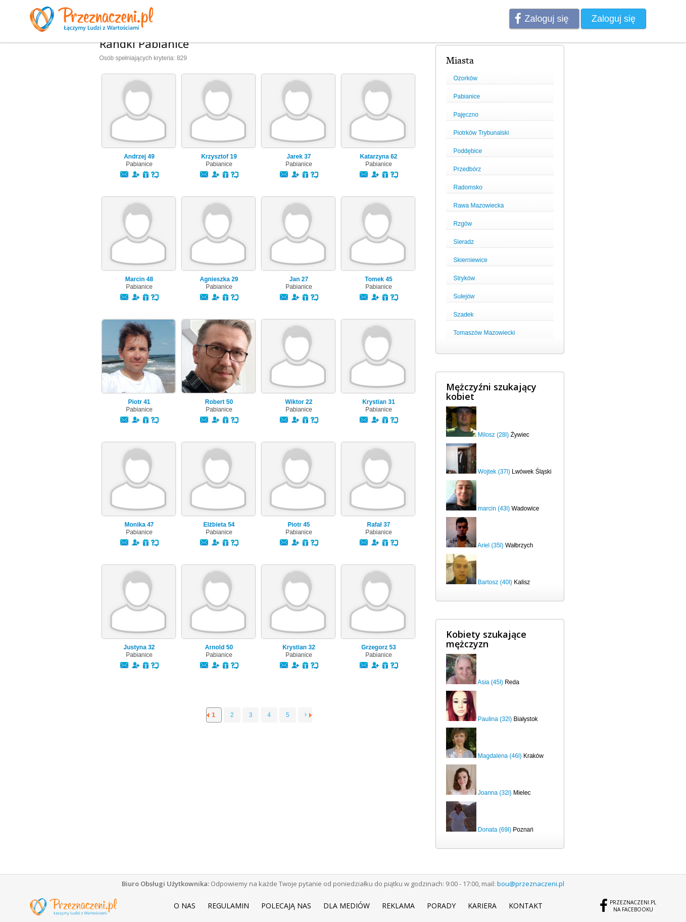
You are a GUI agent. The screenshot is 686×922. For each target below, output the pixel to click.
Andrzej (139, 156)
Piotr (139, 401)
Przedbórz (467, 169)
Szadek (464, 314)
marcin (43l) (494, 508)
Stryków (464, 278)
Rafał (378, 524)
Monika (139, 524)
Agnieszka (219, 279)
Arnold (219, 647)
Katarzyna (378, 156)
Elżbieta (218, 524)
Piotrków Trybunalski (481, 132)
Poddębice (468, 151)
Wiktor (299, 401)
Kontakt (526, 905)
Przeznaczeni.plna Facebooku (633, 906)
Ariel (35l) (490, 545)
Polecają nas (286, 905)
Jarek (298, 156)
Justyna (139, 647)
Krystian (378, 401)
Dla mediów (346, 905)
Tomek (378, 279)
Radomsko (468, 187)
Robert (219, 401)
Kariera (482, 905)
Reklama (398, 905)
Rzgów (463, 223)
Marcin (139, 279)
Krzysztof (219, 156)
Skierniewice (470, 260)
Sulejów (464, 296)
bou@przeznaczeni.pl (530, 883)
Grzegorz (378, 647)
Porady (441, 905)
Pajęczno (466, 114)
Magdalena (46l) (500, 755)
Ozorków (465, 78)
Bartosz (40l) (495, 582)
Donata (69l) (494, 829)
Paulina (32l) (495, 719)
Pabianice (467, 96)
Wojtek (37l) (494, 471)
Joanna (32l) (495, 792)
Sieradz (464, 241)
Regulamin (228, 905)
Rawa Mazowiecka (479, 205)
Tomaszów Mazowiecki (484, 332)
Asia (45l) (490, 682)
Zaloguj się (547, 19)
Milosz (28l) (493, 434)
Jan (298, 279)
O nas (184, 905)
